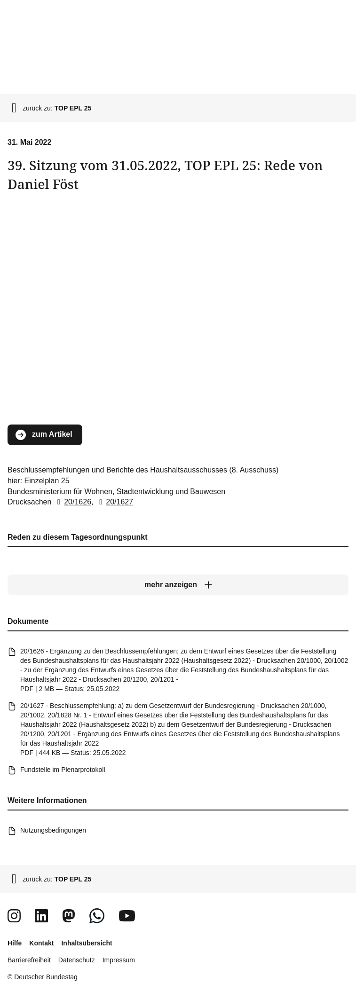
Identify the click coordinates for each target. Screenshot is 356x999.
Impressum (119, 960)
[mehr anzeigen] (178, 584)
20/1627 (114, 502)
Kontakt (41, 943)
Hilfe (15, 943)
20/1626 (72, 502)
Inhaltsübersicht (86, 943)
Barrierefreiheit (29, 960)
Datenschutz (76, 960)
